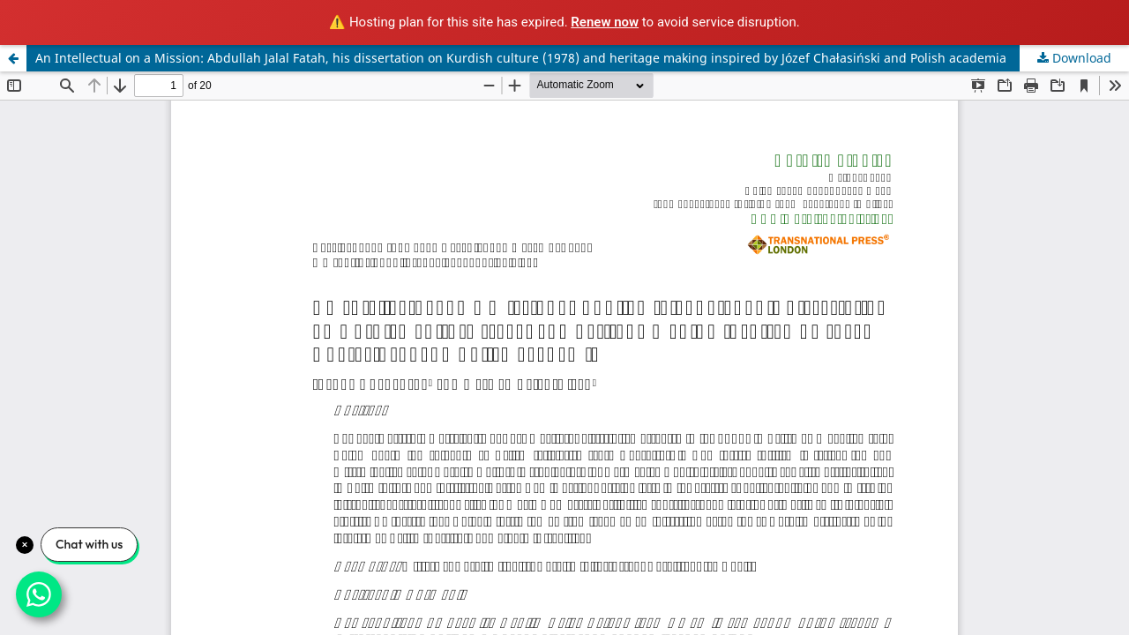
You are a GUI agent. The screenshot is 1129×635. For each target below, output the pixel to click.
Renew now (605, 22)
